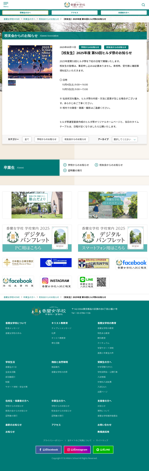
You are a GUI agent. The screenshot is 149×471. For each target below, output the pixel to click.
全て (27, 139)
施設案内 (56, 367)
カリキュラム (103, 343)
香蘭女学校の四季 (60, 372)
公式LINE (103, 449)
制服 (8, 382)
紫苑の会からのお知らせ (17, 410)
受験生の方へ (25, 12)
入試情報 (101, 377)
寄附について (103, 410)
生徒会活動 (11, 372)
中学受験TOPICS (104, 367)
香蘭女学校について (16, 323)
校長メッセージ (13, 328)
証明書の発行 (75, 170)
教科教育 (101, 338)
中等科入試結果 (104, 382)
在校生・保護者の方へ (17, 400)
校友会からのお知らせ (49, 19)
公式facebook (48, 449)
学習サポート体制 (105, 348)
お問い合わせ (104, 424)
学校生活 (10, 362)
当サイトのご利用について (80, 440)
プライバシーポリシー (53, 440)
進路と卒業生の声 (105, 353)
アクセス (74, 12)
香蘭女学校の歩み (14, 333)
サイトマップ (102, 440)
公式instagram (77, 449)
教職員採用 (103, 431)
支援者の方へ (123, 12)
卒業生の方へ (29, 19)
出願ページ (102, 391)
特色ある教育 (103, 333)
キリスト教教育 (60, 323)
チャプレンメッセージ (61, 328)
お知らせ (101, 406)
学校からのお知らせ (47, 139)
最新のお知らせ (14, 424)
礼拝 (54, 333)
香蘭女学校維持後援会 (107, 415)
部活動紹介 (11, 377)
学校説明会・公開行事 (107, 372)
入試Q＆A (101, 386)
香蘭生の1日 (11, 367)
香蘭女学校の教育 (106, 323)
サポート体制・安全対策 (17, 386)
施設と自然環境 (60, 362)
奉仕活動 (56, 343)
